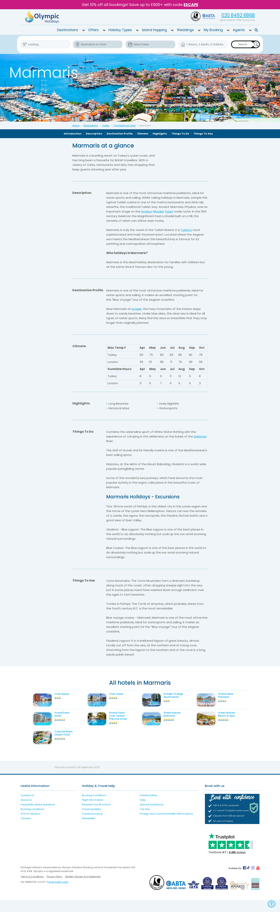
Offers (93, 30)
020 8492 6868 (238, 15)
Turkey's (186, 230)
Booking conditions (32, 821)
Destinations (67, 30)
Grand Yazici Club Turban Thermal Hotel (124, 720)
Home (75, 125)
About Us (26, 812)
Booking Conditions (94, 807)
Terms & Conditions (32, 888)
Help (143, 812)
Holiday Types (120, 30)
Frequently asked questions (38, 816)
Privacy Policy (54, 888)
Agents (239, 30)
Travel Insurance (92, 826)
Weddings (185, 30)
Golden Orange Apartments (179, 695)
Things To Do (180, 133)
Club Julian (122, 694)
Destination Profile (120, 133)
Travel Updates (91, 821)
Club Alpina (67, 694)
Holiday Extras (148, 807)
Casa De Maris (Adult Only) (69, 741)
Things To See (203, 133)
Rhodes (159, 211)
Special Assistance (151, 816)
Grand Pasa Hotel (67, 718)
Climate (142, 133)
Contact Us (27, 807)
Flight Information (92, 812)
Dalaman (200, 436)
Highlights (160, 133)
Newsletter (88, 830)
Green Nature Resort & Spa (232, 718)
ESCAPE (191, 4)
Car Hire (145, 821)
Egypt (170, 211)
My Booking (213, 30)
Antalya (146, 211)
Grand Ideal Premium (231, 695)
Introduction (72, 133)
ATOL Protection (30, 826)
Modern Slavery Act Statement (83, 888)
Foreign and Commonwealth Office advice (166, 826)
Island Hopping (154, 30)
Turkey (105, 125)
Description (94, 133)
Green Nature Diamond (177, 718)
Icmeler (137, 309)
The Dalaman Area (124, 125)
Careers (26, 830)
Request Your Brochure (96, 816)
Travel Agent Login (57, 893)
